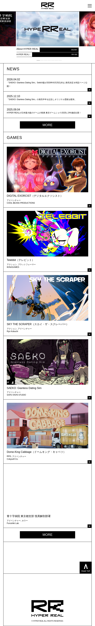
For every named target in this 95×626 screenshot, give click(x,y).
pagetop (86, 567)
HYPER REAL (47, 608)
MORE (47, 125)
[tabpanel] (47, 34)
